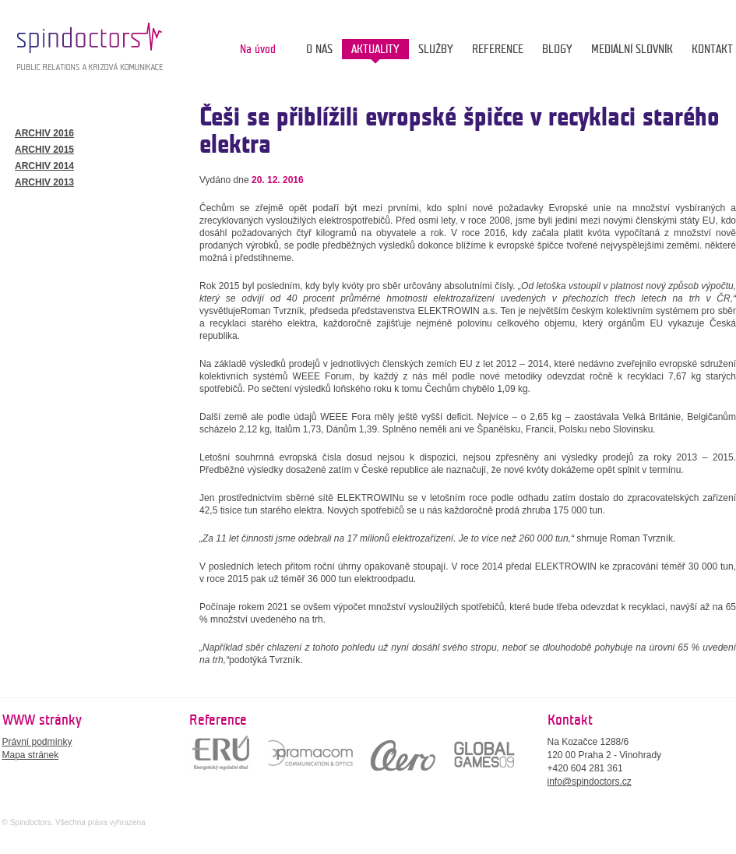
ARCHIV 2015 (44, 149)
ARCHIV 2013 (44, 182)
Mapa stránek (30, 755)
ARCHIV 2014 (44, 166)
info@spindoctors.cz (590, 781)
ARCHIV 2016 (44, 133)
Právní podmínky (37, 741)
